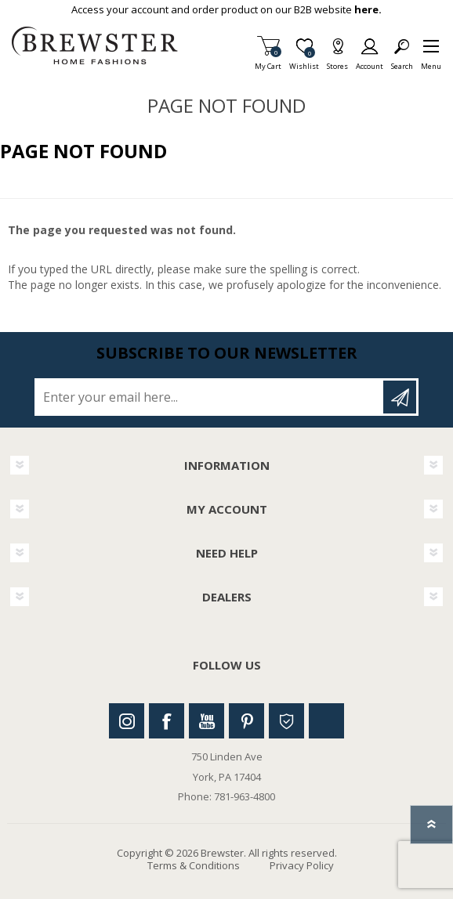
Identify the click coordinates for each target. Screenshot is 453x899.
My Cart (268, 61)
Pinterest (246, 720)
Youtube (206, 720)
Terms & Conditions (193, 865)
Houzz (286, 720)
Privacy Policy (302, 865)
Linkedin (326, 720)
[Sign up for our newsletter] (210, 397)
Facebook (166, 720)
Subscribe (399, 397)
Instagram (126, 720)
